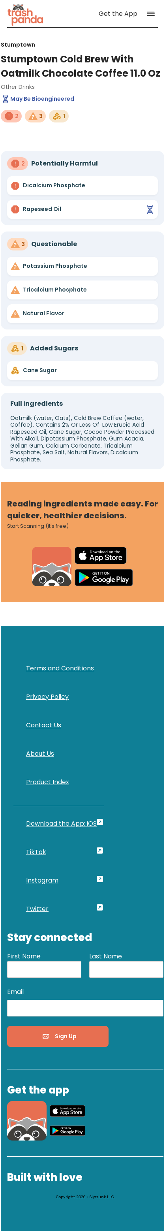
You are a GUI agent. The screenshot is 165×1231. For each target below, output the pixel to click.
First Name (24, 956)
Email (15, 991)
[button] (152, 14)
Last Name (105, 956)
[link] (25, 13)
